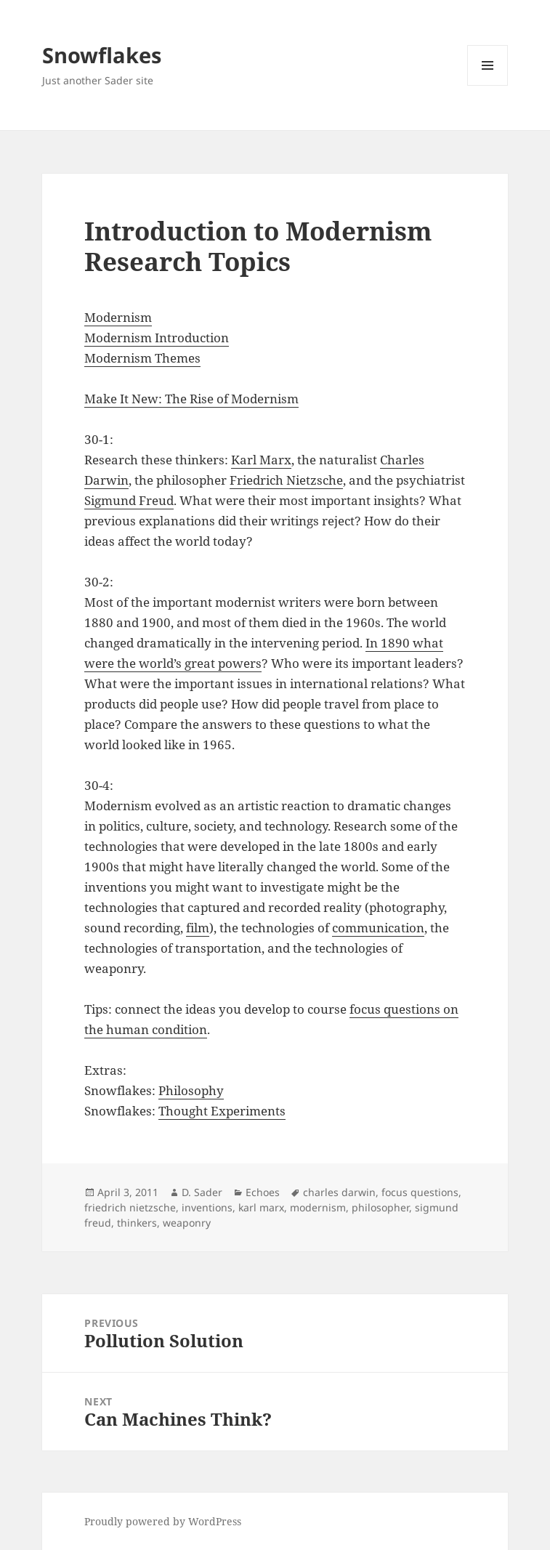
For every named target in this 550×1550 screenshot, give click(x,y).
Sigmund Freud (129, 500)
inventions (207, 1207)
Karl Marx (261, 459)
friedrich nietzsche (130, 1207)
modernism (318, 1207)
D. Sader (202, 1192)
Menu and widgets (488, 85)
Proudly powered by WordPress (162, 1521)
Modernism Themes (142, 358)
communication (378, 927)
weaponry (187, 1223)
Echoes (263, 1192)
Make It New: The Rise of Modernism (191, 398)
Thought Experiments (222, 1110)
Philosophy (191, 1090)
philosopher (380, 1207)
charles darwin (339, 1192)
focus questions (419, 1192)
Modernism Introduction (156, 337)
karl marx (261, 1207)
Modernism (118, 317)
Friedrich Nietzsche (286, 480)
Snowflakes (101, 55)
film (197, 927)
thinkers (137, 1223)
